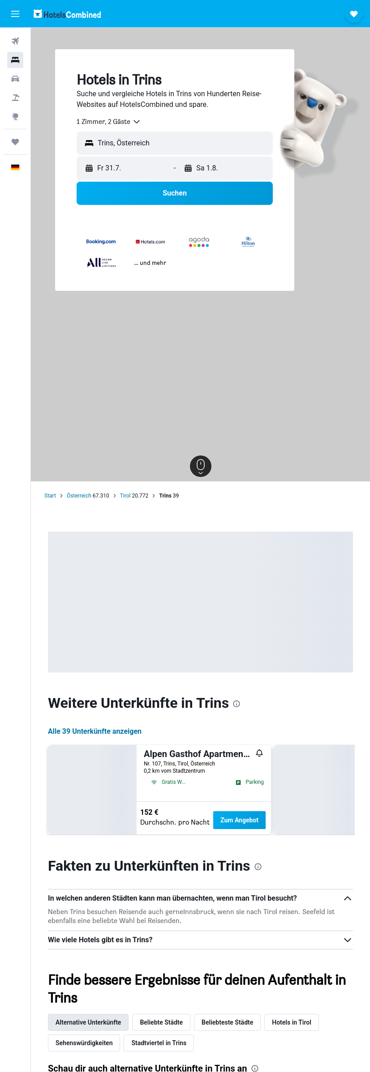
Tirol (125, 496)
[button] (15, 14)
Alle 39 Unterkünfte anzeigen (95, 731)
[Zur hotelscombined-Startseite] (67, 13)
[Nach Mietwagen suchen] (15, 79)
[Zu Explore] (15, 116)
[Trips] (15, 142)
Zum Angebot (239, 820)
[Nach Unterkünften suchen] (15, 60)
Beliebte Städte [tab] (161, 1022)
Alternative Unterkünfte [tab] (88, 1022)
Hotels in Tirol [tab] (291, 1022)
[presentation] (236, 704)
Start (50, 496)
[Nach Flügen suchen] (15, 41)
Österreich (79, 496)
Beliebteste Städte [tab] (227, 1022)
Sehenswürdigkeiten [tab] (84, 1042)
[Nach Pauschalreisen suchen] (15, 97)
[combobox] (109, 121)
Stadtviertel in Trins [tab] (158, 1042)
